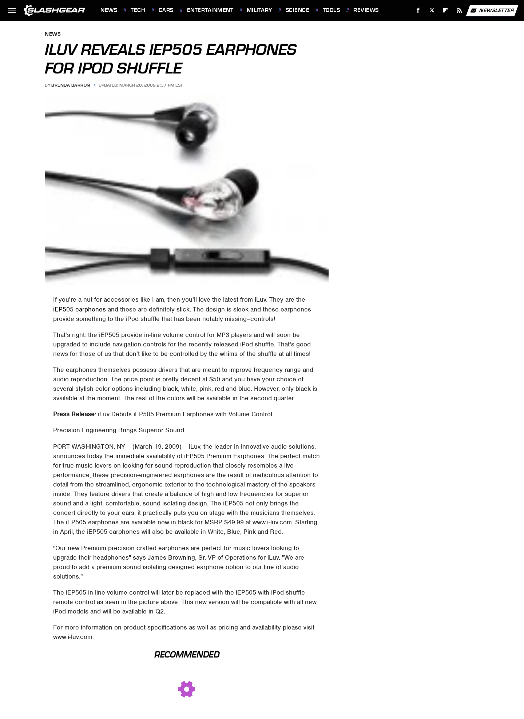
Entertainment (210, 10)
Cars (166, 10)
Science (298, 10)
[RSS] (459, 10)
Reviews (366, 10)
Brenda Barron (70, 85)
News (108, 10)
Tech (138, 10)
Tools (331, 10)
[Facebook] (418, 10)
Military (259, 10)
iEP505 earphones (79, 309)
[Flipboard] (445, 10)
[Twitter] (431, 10)
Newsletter (492, 10)
